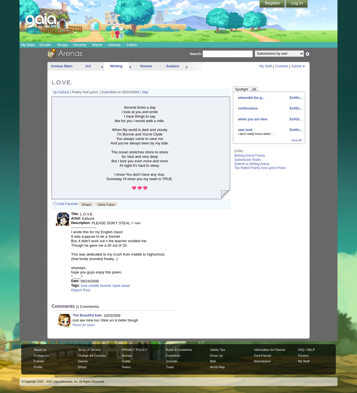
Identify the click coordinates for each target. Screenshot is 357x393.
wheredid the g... (251, 98)
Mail (213, 361)
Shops (62, 44)
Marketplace (262, 361)
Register (272, 4)
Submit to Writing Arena (251, 164)
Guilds (126, 361)
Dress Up (216, 355)
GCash (45, 44)
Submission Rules (247, 160)
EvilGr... (295, 98)
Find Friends (262, 355)
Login (297, 4)
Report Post (80, 290)
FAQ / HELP (306, 349)
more (102, 66)
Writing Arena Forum (249, 156)
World (97, 44)
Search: (196, 54)
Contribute (173, 355)
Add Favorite (67, 204)
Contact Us (41, 355)
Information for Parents (269, 349)
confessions (248, 108)
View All (296, 140)
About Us (40, 349)
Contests (281, 66)
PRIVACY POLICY (134, 349)
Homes (146, 66)
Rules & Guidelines (179, 349)
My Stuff (265, 66)
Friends (39, 361)
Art (88, 66)
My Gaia (28, 44)
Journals (172, 361)
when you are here (252, 119)
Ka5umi (64, 92)
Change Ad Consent (91, 355)
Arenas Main (61, 66)
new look (245, 130)
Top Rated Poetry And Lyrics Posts (260, 168)
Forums (79, 44)
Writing (116, 66)
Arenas (127, 355)
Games (114, 44)
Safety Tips (217, 349)
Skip (145, 92)
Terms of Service (89, 349)
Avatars (172, 66)
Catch (132, 44)
